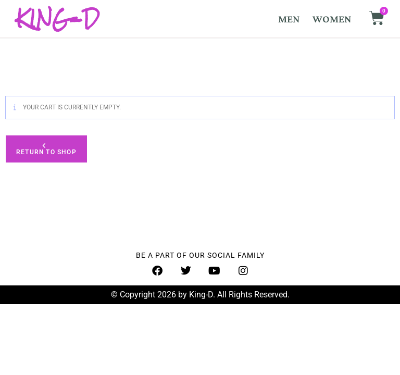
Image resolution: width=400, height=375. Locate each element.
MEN (288, 18)
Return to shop (46, 152)
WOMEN (331, 18)
